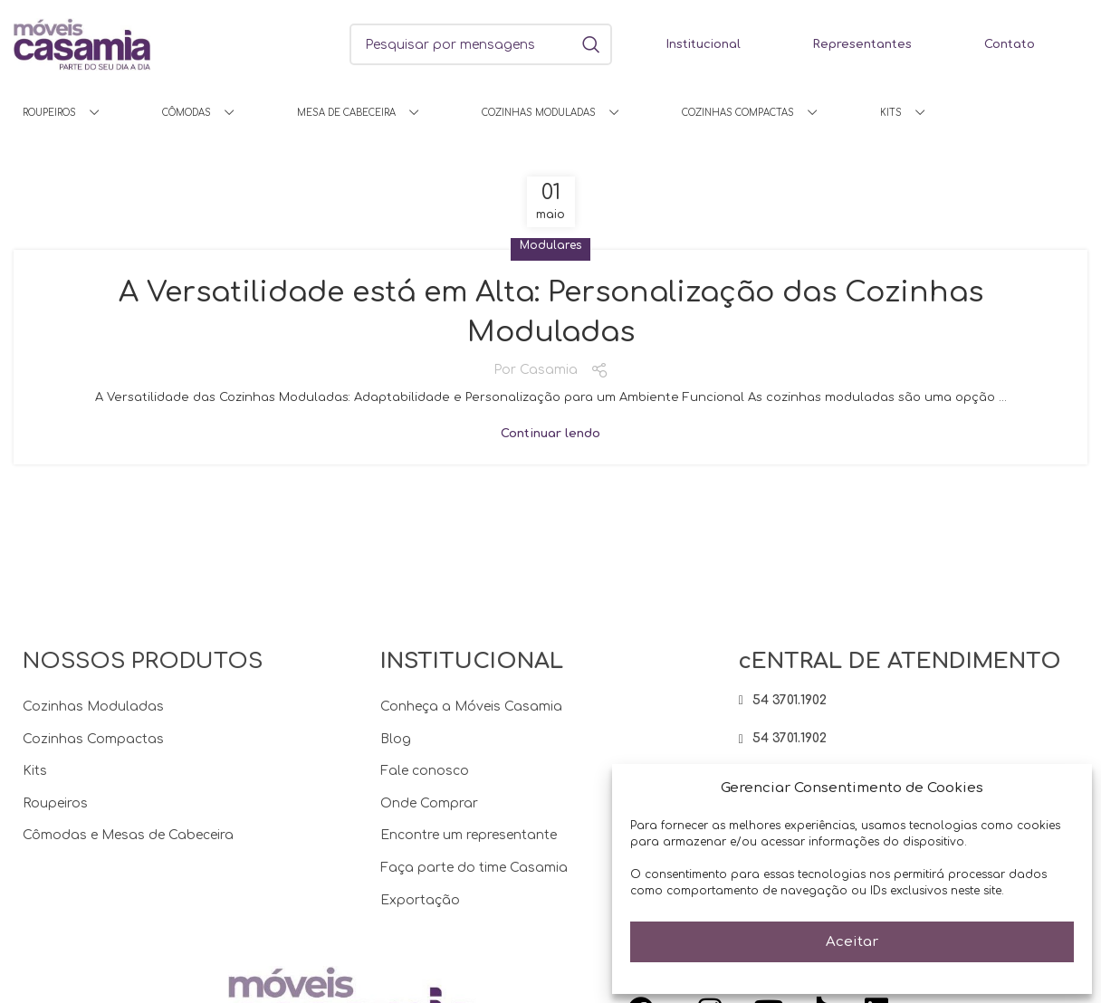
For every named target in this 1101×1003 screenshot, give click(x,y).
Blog (395, 739)
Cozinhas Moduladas (93, 706)
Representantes (862, 44)
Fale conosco (424, 771)
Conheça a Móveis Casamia (471, 706)
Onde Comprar (429, 803)
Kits (35, 771)
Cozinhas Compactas (93, 739)
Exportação (420, 900)
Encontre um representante (468, 835)
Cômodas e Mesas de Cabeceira (128, 835)
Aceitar (852, 942)
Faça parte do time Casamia (474, 867)
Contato (1009, 44)
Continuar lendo (550, 434)
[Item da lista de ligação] (908, 701)
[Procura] (480, 44)
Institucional (703, 44)
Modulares (550, 245)
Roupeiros (55, 803)
